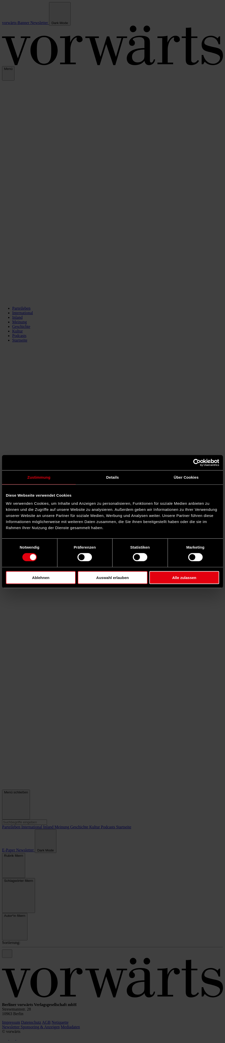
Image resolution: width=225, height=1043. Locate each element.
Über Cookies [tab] (186, 477)
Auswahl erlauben (112, 577)
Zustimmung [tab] (39, 477)
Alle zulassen (184, 577)
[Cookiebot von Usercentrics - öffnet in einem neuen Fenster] (197, 463)
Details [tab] (112, 477)
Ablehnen (40, 577)
